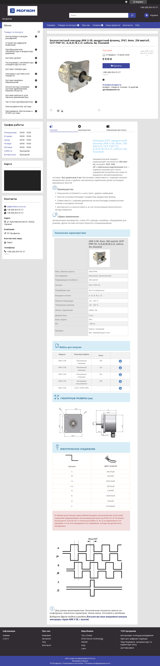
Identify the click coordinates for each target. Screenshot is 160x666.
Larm (83, 648)
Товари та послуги (67, 25)
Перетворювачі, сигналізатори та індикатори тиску (136, 643)
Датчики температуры (16, 69)
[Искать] (132, 15)
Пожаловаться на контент (73, 663)
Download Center (55, 31)
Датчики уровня (13, 58)
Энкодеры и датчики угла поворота (17, 75)
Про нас (86, 25)
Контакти (128, 25)
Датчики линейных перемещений (14, 81)
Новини (96, 25)
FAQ (137, 25)
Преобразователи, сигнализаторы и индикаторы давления (19, 52)
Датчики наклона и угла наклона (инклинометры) (16, 96)
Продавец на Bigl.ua (80, 661)
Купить (117, 65)
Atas (83, 645)
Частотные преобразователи (19, 102)
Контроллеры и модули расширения (16, 37)
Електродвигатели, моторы (18, 107)
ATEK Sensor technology (92, 638)
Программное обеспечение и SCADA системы (19, 112)
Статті (6, 638)
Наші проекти (113, 25)
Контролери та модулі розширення (137, 635)
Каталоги (46, 638)
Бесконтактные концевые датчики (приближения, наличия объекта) (17, 89)
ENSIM (84, 642)
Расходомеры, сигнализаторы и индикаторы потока (19, 64)
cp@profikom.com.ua (16, 206)
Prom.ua (92, 658)
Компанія (46, 635)
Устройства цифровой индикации (15, 44)
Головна (51, 25)
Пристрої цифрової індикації (134, 638)
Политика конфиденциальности (97, 663)
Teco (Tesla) (86, 635)
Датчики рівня (127, 647)
